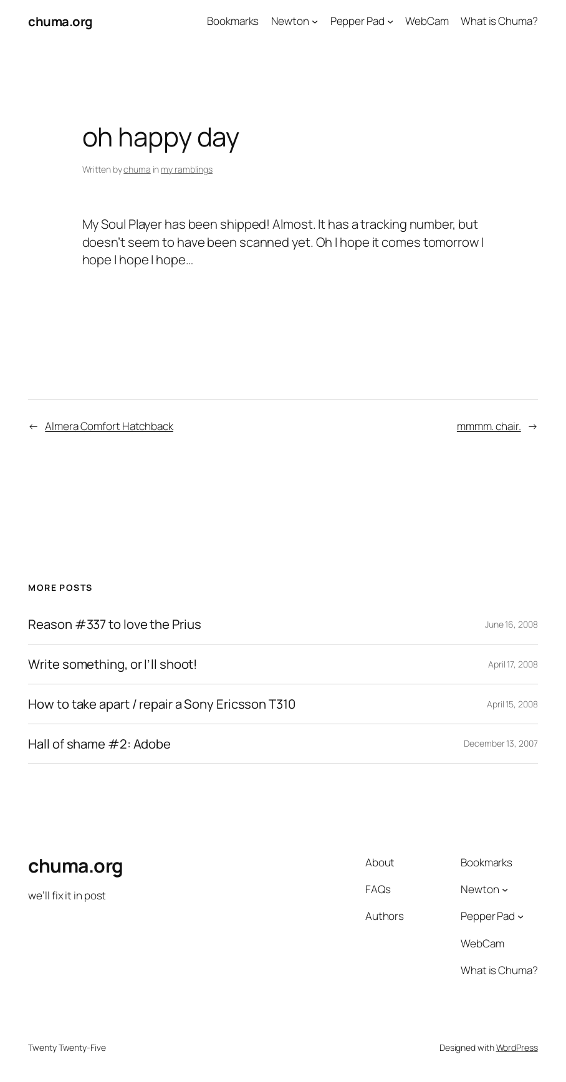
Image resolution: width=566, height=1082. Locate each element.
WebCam (426, 21)
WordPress (517, 1047)
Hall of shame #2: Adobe (99, 744)
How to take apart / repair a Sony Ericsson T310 (161, 704)
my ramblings (187, 169)
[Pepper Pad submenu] (390, 21)
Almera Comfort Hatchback (109, 426)
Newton (290, 21)
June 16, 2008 (511, 624)
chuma (137, 169)
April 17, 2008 (513, 664)
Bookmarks (233, 21)
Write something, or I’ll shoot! (112, 664)
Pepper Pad (357, 21)
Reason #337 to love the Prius (114, 624)
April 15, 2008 (512, 704)
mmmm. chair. (489, 426)
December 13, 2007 (500, 743)
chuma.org (60, 21)
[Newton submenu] (315, 21)
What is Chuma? (499, 21)
